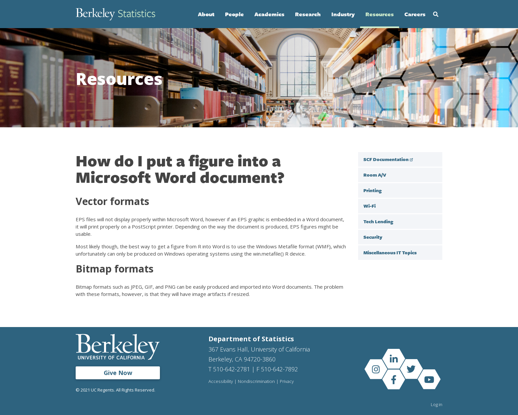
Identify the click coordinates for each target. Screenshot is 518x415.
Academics (269, 14)
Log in (436, 404)
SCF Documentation (389, 159)
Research (308, 14)
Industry (343, 14)
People (234, 14)
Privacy (287, 381)
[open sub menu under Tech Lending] (435, 221)
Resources (379, 14)
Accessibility (220, 381)
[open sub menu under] (435, 252)
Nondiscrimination (256, 381)
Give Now (118, 373)
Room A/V (374, 174)
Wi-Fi (369, 205)
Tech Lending (378, 221)
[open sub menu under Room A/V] (435, 175)
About (206, 14)
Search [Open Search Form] (436, 14)
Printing (372, 190)
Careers (415, 14)
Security (372, 236)
